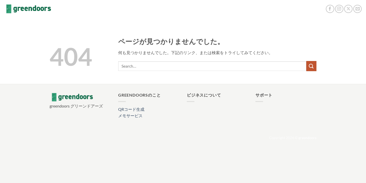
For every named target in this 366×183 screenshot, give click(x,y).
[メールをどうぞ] (357, 9)
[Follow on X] (348, 9)
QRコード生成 (131, 109)
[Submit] (311, 66)
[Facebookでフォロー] (330, 9)
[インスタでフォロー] (339, 9)
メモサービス (130, 115)
